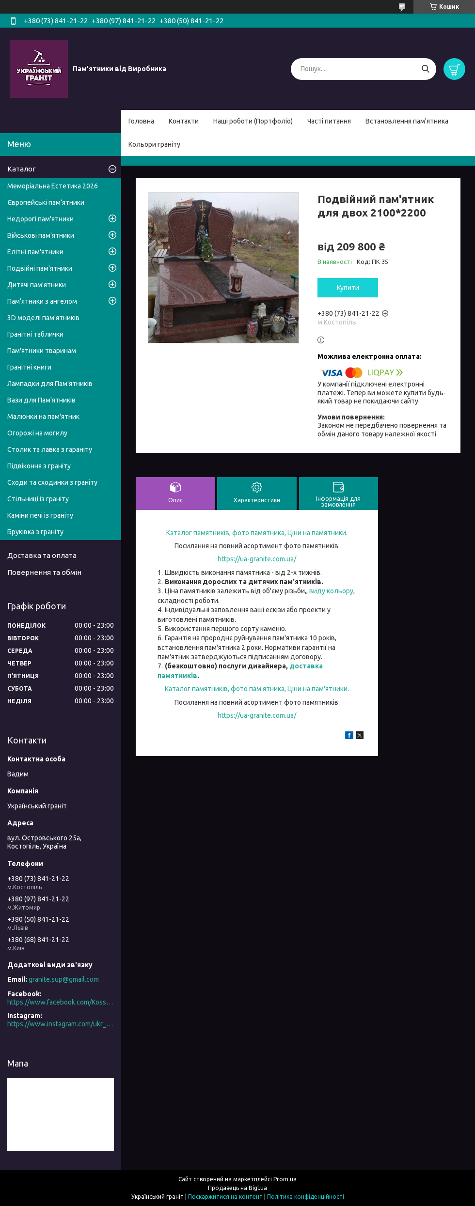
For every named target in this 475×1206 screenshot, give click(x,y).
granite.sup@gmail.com (64, 979)
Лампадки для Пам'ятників (50, 383)
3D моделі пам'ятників (43, 318)
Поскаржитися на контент (225, 1196)
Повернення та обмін (44, 572)
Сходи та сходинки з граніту (52, 482)
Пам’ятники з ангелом (42, 301)
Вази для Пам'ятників (41, 400)
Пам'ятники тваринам (41, 351)
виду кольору (331, 591)
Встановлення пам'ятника (406, 121)
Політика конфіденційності (305, 1196)
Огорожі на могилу (37, 433)
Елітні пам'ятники (35, 252)
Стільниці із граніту (38, 499)
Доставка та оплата (42, 555)
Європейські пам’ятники (45, 202)
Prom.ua (285, 1179)
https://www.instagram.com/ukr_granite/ (60, 1024)
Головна (141, 121)
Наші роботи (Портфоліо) (253, 121)
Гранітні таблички (35, 334)
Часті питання (329, 121)
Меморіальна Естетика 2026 (52, 186)
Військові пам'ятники (40, 235)
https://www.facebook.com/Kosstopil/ (60, 1002)
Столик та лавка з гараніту (49, 449)
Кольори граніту (154, 144)
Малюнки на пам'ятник (43, 416)
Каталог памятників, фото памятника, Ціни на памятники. (257, 533)
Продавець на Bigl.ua (237, 1188)
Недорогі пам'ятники (40, 219)
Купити (348, 288)
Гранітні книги (29, 367)
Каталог (21, 169)
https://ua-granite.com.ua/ (257, 559)
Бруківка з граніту (35, 532)
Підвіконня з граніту (39, 466)
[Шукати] (425, 69)
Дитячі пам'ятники (36, 285)
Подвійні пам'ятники (39, 268)
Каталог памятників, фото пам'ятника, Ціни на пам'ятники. (257, 689)
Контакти (184, 121)
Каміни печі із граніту (40, 515)
